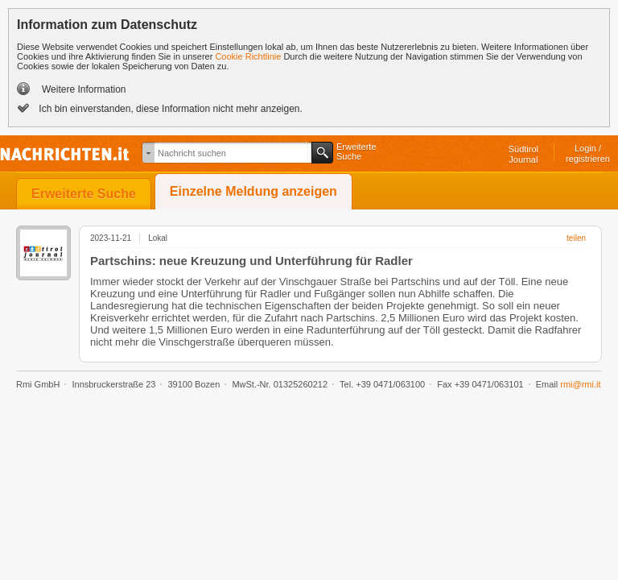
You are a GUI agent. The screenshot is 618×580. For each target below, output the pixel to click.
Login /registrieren (588, 153)
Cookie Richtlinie (248, 56)
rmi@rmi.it (580, 384)
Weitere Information (84, 89)
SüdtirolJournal (523, 154)
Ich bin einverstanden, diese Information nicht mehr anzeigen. (169, 108)
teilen (576, 238)
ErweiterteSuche (356, 151)
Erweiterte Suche (83, 194)
